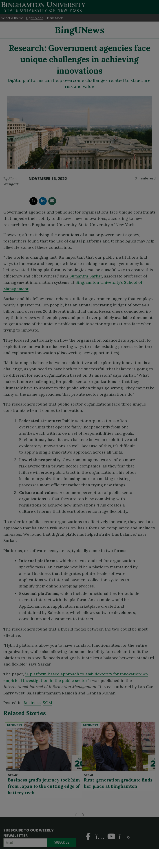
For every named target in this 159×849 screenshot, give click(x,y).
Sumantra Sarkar (85, 276)
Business (32, 702)
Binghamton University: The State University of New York (43, 7)
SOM (47, 702)
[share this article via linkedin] (43, 201)
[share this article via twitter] (33, 201)
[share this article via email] (52, 201)
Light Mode (34, 18)
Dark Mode (55, 18)
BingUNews (79, 30)
